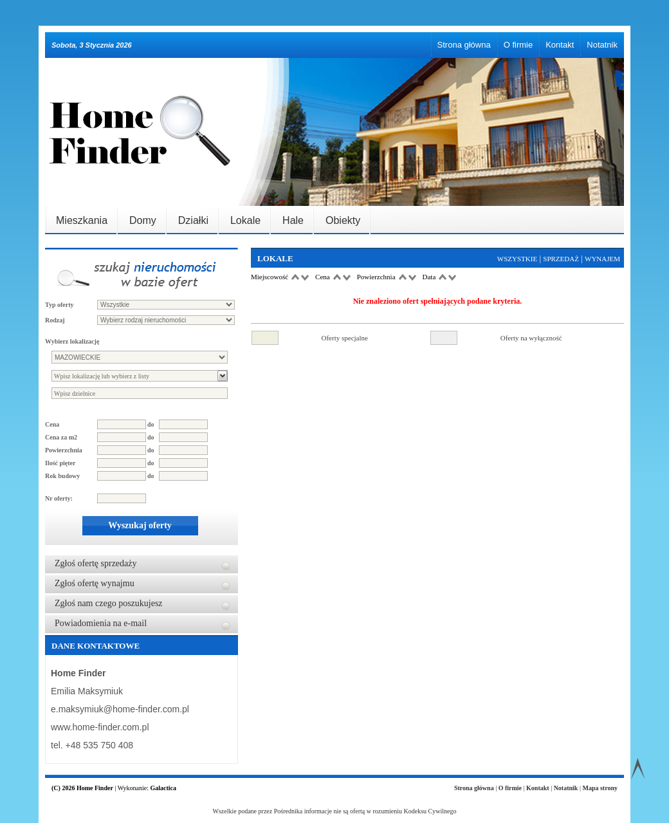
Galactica (163, 787)
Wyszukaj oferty (140, 525)
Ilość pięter (60, 463)
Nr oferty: (59, 498)
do (150, 424)
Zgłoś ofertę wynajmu (94, 583)
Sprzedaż (561, 259)
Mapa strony (600, 787)
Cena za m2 (61, 437)
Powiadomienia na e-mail (101, 623)
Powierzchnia (63, 450)
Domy (142, 220)
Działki (193, 220)
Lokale (245, 220)
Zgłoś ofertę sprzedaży (96, 563)
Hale (293, 220)
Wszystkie (517, 259)
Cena (52, 424)
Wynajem (602, 259)
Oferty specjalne (345, 338)
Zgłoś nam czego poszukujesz (109, 603)
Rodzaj (55, 320)
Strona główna (464, 45)
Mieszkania (81, 220)
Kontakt (559, 45)
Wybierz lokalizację (72, 341)
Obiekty (342, 220)
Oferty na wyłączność (531, 338)
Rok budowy (62, 475)
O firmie (518, 45)
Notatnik (602, 45)
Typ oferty (59, 304)
